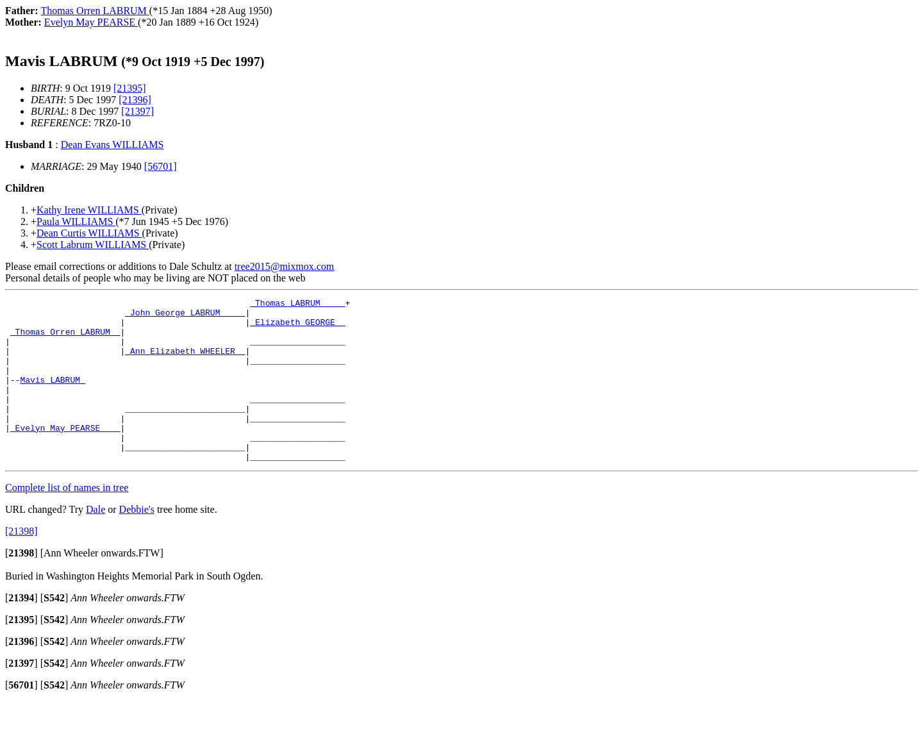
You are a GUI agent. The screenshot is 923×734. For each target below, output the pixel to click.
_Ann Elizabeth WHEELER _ (185, 362)
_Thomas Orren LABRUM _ (65, 339)
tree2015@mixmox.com (285, 266)
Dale (95, 542)
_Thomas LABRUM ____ (297, 304)
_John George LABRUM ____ (185, 316)
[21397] (137, 111)
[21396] (135, 99)
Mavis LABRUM (52, 397)
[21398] (21, 563)
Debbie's (136, 542)
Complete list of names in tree (66, 520)
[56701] (160, 166)
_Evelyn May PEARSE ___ (65, 454)
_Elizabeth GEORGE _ (297, 327)
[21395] (129, 88)
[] (21, 585)
